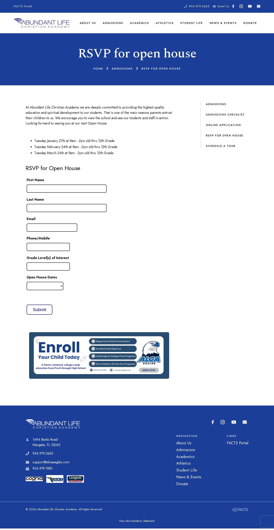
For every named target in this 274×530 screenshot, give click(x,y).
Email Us (223, 6)
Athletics (165, 23)
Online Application (223, 126)
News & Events (223, 23)
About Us (88, 23)
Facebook (233, 6)
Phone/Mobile (38, 239)
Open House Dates (42, 278)
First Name (35, 181)
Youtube (250, 6)
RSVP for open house (224, 137)
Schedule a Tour (220, 147)
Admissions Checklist (225, 116)
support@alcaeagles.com (51, 463)
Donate (250, 23)
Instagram (241, 6)
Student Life (192, 23)
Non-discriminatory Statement (137, 522)
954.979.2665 (199, 6)
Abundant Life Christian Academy (53, 425)
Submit (39, 311)
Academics (139, 23)
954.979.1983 (42, 469)
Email (258, 6)
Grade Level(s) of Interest (48, 259)
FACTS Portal (23, 6)
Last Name (35, 200)
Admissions (113, 23)
